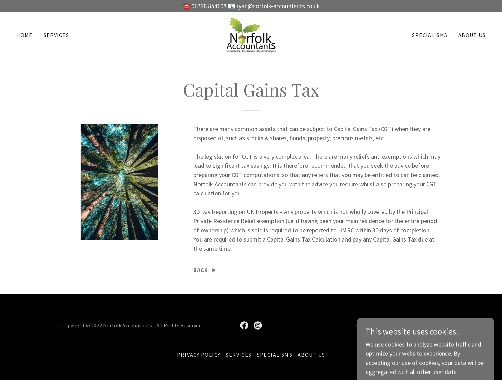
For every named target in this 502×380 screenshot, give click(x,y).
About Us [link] (472, 35)
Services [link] (56, 35)
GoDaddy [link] (392, 325)
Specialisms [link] (429, 35)
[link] (251, 34)
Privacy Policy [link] (198, 354)
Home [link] (24, 35)
